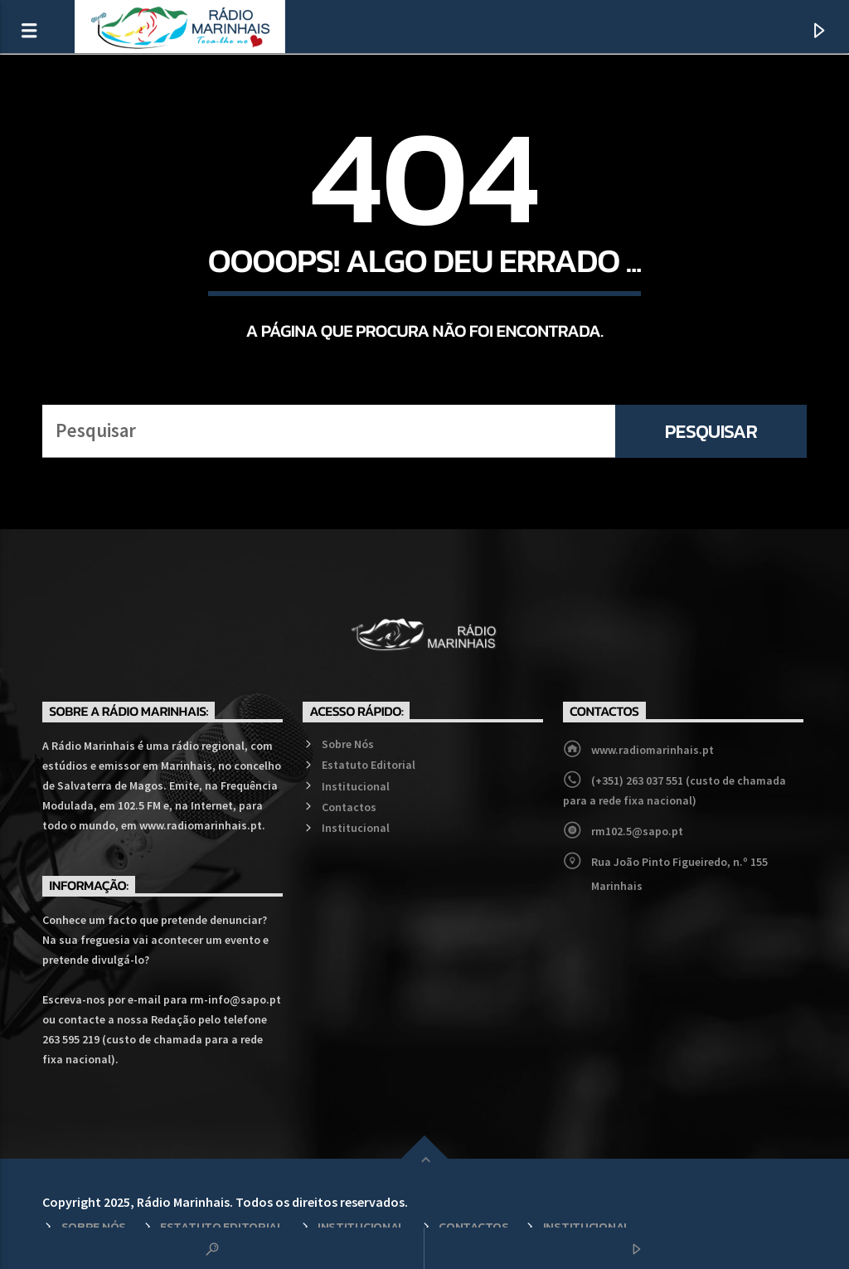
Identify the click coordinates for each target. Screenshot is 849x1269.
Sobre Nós (348, 744)
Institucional (356, 786)
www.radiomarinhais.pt (652, 749)
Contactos (349, 807)
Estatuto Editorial (368, 764)
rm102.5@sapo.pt (637, 831)
